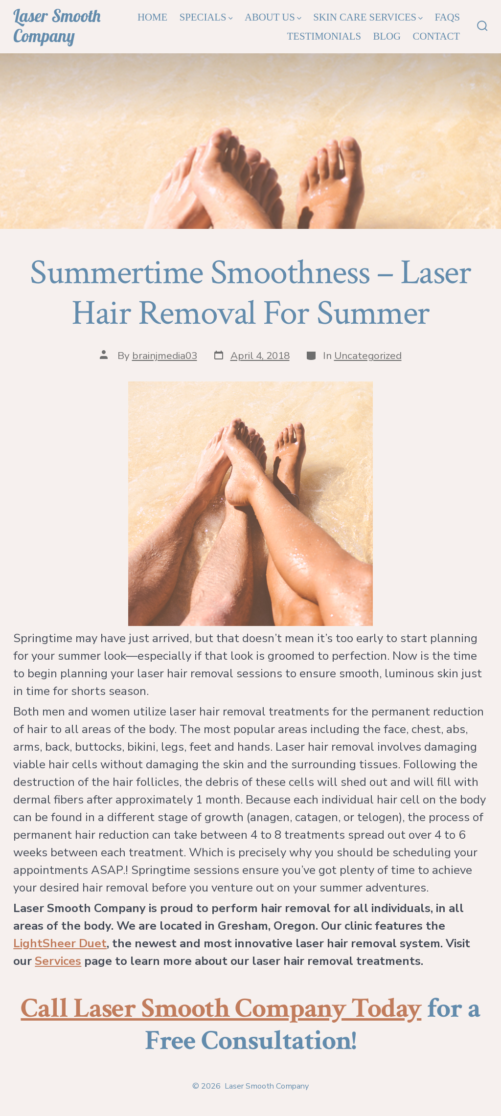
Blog (387, 36)
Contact (436, 36)
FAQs (447, 16)
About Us (273, 16)
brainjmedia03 (164, 355)
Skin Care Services (368, 16)
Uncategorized (368, 355)
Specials (206, 16)
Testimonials (324, 36)
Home (152, 16)
